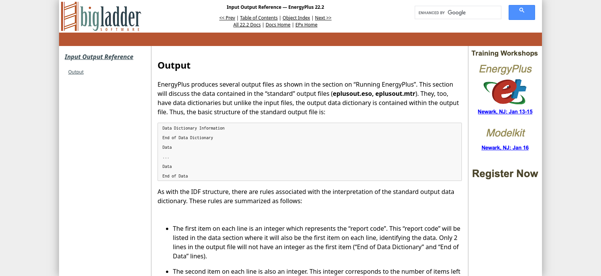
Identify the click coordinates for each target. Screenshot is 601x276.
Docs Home (278, 24)
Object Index (296, 18)
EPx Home (307, 24)
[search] (455, 12)
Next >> (323, 18)
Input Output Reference (99, 57)
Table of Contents (259, 18)
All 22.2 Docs (247, 24)
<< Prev (227, 18)
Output (76, 72)
